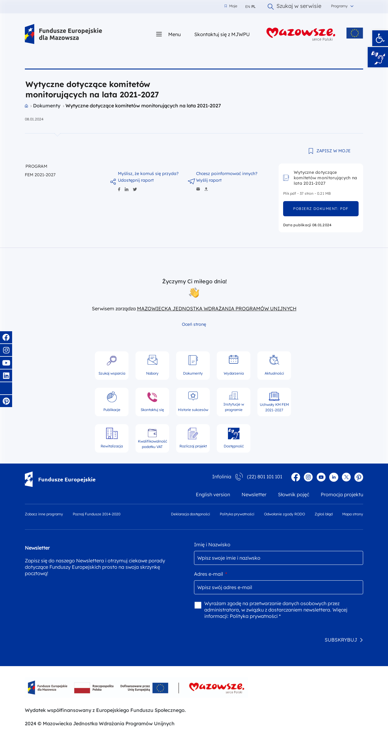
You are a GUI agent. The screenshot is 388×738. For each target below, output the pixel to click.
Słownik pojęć (293, 494)
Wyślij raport (209, 180)
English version (213, 494)
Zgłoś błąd (324, 514)
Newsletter (254, 494)
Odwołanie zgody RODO (284, 514)
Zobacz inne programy (44, 514)
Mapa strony (352, 514)
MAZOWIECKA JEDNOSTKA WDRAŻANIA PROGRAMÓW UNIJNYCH (216, 308)
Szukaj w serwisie (294, 7)
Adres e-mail (210, 574)
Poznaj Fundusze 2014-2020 (96, 514)
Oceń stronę (194, 324)
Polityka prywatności (237, 514)
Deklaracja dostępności (190, 514)
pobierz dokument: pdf (320, 208)
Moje (231, 6)
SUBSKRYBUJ (341, 640)
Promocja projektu (342, 494)
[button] (380, 38)
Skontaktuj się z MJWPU (222, 34)
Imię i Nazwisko (212, 544)
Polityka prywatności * (255, 616)
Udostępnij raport (136, 180)
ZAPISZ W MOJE (333, 150)
